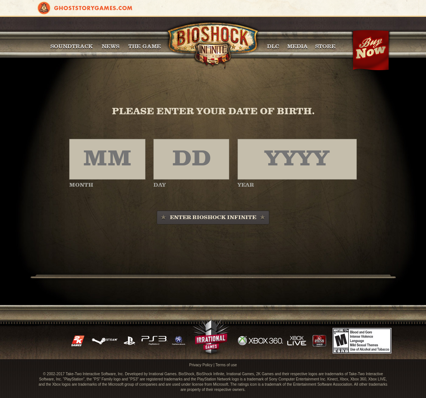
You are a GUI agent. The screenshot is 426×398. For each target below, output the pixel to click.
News (110, 46)
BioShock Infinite (213, 45)
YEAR (245, 185)
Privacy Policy (200, 365)
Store (325, 46)
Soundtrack (71, 46)
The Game (144, 46)
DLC (273, 46)
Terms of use (226, 365)
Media (297, 46)
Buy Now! (370, 50)
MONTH (81, 185)
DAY (159, 185)
